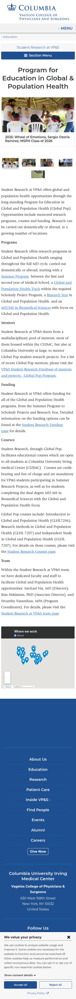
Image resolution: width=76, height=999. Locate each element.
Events (38, 820)
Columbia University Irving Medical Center (38, 710)
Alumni (38, 830)
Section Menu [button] (38, 55)
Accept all (20, 984)
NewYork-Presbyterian (38, 723)
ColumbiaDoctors (38, 736)
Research (38, 780)
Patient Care (38, 790)
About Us (38, 759)
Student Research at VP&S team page (30, 613)
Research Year (57, 295)
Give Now (38, 851)
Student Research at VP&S (38, 47)
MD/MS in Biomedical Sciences (26, 308)
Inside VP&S (39, 801)
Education (9, 36)
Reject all (55, 984)
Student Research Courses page (31, 552)
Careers (38, 840)
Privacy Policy (38, 993)
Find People (38, 810)
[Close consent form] (68, 937)
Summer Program (15, 276)
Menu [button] (67, 26)
